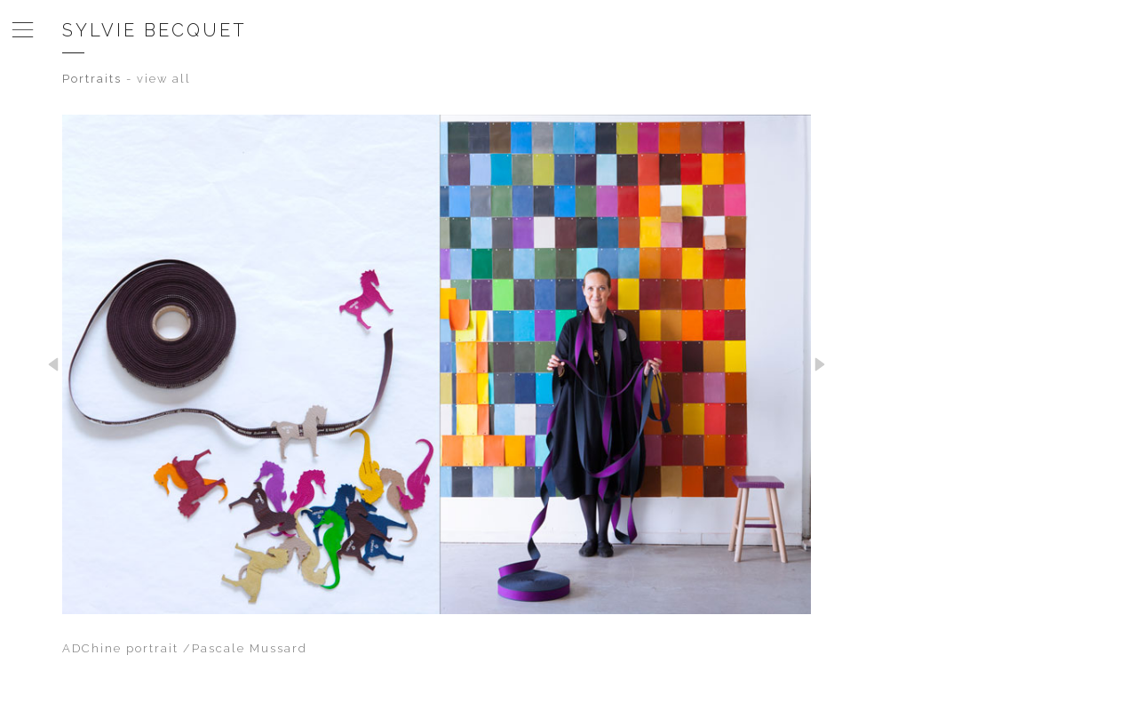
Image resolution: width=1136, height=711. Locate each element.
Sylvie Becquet (154, 30)
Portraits (92, 78)
